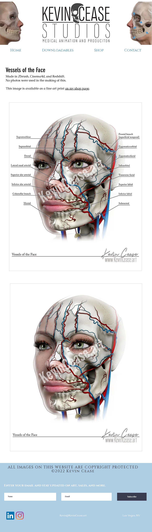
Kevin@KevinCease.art (73, 515)
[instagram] (20, 516)
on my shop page (77, 88)
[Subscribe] (132, 497)
